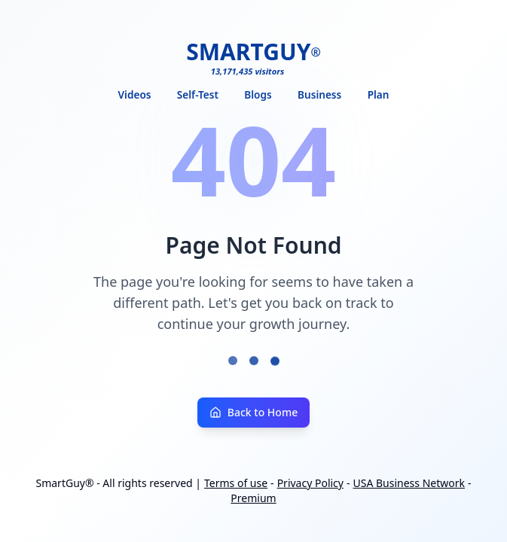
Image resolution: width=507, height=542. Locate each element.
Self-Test (197, 94)
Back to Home (253, 413)
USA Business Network (409, 484)
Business (319, 94)
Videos (134, 94)
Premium (253, 499)
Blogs (257, 94)
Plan (378, 94)
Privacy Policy (310, 484)
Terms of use (235, 484)
